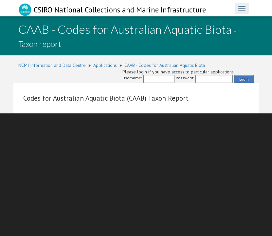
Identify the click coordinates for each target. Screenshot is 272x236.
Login (244, 79)
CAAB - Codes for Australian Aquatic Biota (164, 65)
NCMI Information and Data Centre (52, 65)
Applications (105, 65)
